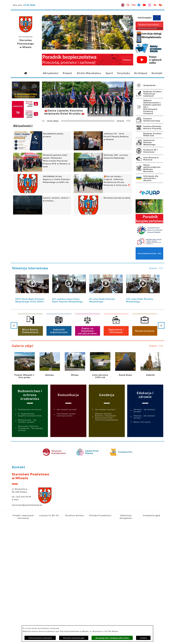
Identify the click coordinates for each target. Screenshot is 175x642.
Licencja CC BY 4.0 (49, 515)
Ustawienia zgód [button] (151, 515)
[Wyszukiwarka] (128, 5)
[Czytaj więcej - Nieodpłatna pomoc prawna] (42, 140)
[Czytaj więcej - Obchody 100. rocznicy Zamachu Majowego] (103, 162)
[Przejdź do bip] (133, 5)
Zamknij (143, 638)
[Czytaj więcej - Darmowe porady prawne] (103, 204)
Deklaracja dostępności (126, 516)
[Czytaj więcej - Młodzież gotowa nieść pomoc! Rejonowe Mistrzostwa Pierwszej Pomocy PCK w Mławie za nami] (42, 162)
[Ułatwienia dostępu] (155, 5)
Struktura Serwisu (74, 515)
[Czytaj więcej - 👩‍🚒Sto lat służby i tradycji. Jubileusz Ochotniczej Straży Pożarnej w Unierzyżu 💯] (103, 183)
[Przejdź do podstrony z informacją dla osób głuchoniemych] (160, 5)
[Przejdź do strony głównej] (25, 73)
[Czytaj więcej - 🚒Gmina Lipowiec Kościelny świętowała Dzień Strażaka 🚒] (87, 103)
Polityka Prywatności (100, 515)
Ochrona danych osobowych (40, 638)
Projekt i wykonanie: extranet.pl (23, 516)
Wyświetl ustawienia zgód (73, 638)
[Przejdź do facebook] (139, 5)
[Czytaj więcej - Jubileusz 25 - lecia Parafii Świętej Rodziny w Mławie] (103, 140)
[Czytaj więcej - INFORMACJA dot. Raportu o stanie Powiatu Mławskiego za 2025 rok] (42, 183)
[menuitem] (51, 73)
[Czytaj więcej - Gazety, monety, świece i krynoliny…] (42, 204)
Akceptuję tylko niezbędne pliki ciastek (112, 638)
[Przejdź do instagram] (149, 5)
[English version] (123, 5)
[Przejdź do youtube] (144, 5)
